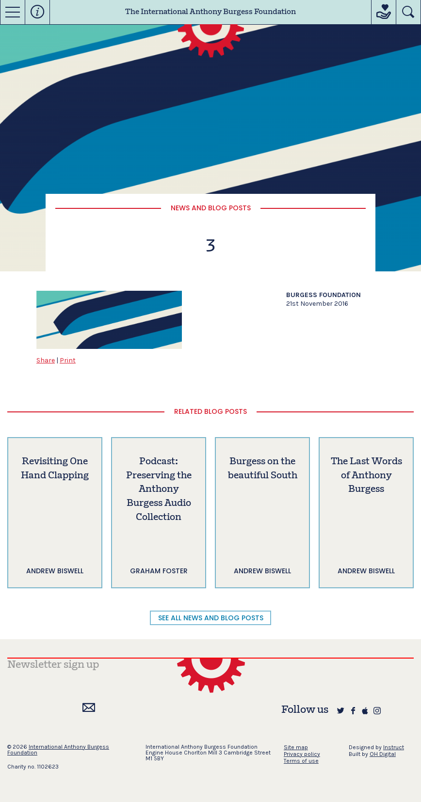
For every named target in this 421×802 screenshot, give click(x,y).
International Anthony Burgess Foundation (58, 749)
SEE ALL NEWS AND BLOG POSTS (210, 618)
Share (45, 360)
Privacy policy (302, 754)
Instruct (393, 747)
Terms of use (301, 760)
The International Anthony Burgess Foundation (210, 12)
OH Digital (383, 754)
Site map (296, 747)
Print (68, 360)
